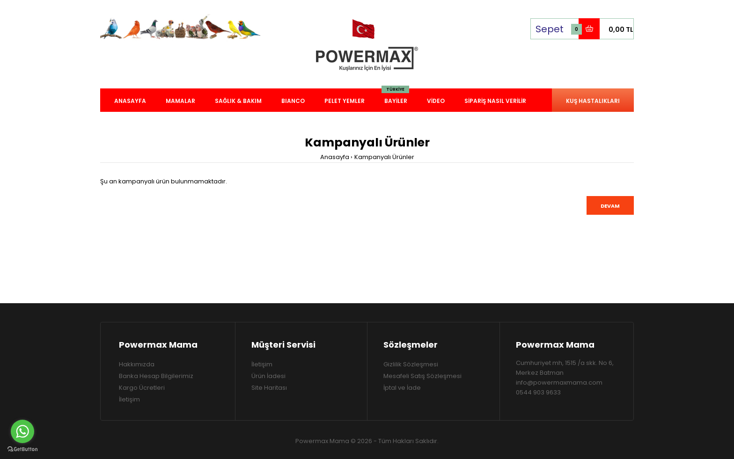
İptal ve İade (402, 387)
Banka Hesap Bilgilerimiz (156, 376)
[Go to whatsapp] (22, 431)
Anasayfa (334, 157)
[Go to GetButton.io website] (22, 449)
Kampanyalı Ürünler (384, 157)
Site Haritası (269, 387)
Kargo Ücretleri (142, 387)
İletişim (129, 399)
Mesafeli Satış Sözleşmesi (422, 376)
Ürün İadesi (268, 376)
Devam (610, 206)
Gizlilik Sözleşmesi (410, 364)
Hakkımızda (136, 364)
